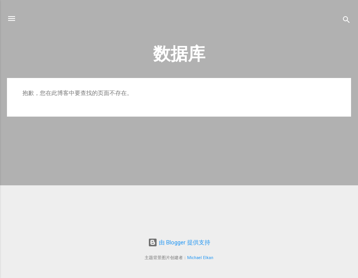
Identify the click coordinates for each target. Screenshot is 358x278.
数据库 (179, 54)
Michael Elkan (200, 257)
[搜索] (346, 21)
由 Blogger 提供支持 (179, 242)
